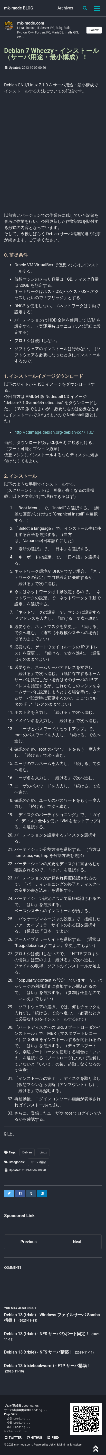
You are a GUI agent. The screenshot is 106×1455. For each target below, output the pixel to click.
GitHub (34, 1437)
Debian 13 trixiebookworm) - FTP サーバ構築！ (47, 1365)
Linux (43, 1152)
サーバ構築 (38, 1162)
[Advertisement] (53, 152)
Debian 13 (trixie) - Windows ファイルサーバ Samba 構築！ (52, 1317)
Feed (53, 1437)
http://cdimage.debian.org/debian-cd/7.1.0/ (54, 432)
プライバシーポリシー (16, 1431)
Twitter (13, 1437)
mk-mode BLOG (18, 8)
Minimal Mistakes (70, 1444)
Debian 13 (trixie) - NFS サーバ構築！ (39, 1352)
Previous (29, 1241)
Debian (27, 1152)
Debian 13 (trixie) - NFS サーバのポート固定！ (47, 1333)
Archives (65, 8)
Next (77, 1241)
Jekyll (52, 1444)
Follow (94, 30)
